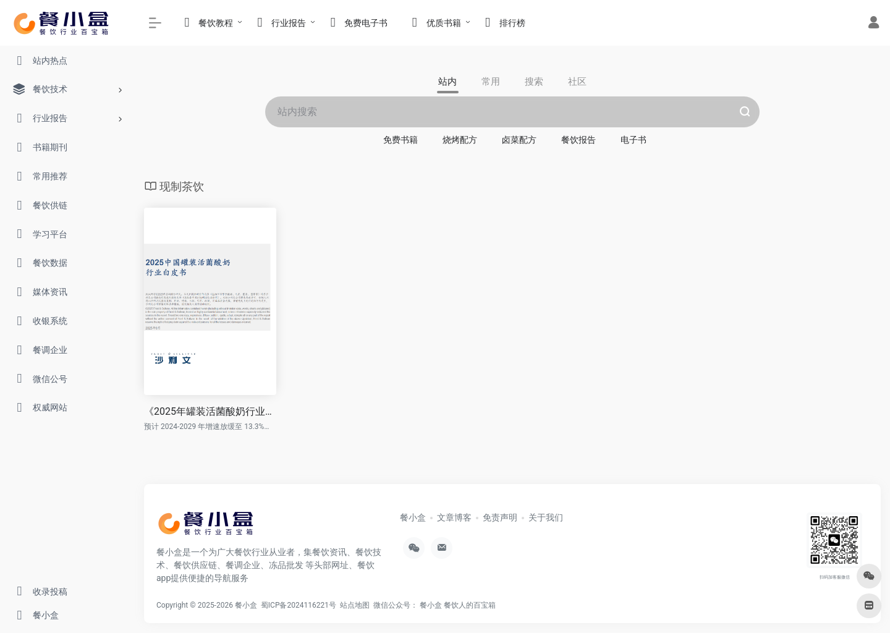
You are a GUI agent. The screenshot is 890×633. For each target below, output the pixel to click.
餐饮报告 (578, 140)
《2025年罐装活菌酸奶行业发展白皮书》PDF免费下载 (210, 411)
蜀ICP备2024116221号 (300, 605)
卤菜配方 (519, 140)
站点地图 (356, 605)
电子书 (633, 140)
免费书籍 (400, 140)
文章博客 (454, 517)
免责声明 (500, 517)
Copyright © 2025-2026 (195, 605)
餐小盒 (413, 517)
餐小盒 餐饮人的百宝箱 (458, 605)
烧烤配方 (460, 140)
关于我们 (545, 517)
